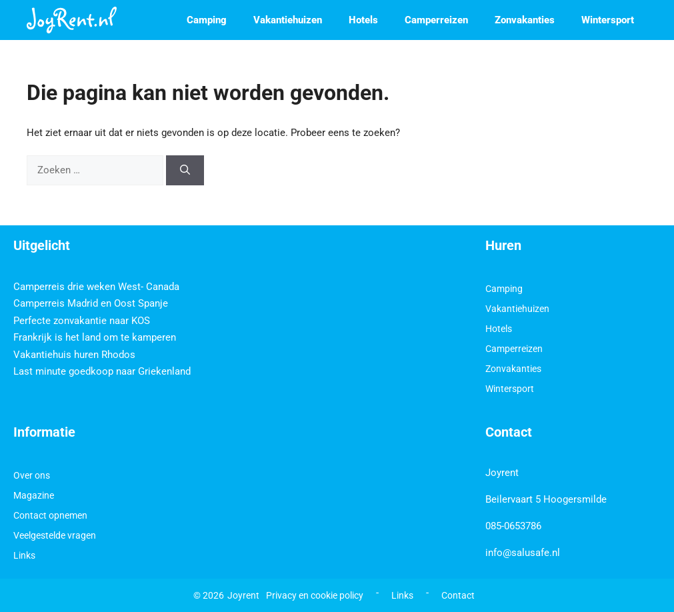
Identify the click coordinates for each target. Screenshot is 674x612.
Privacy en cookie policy (314, 595)
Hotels (363, 20)
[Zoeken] (185, 170)
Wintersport (607, 20)
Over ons (31, 475)
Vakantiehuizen (287, 20)
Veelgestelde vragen (54, 535)
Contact (458, 595)
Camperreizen (436, 20)
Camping (207, 20)
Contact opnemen (50, 515)
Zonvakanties (525, 20)
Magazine (33, 495)
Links (24, 555)
